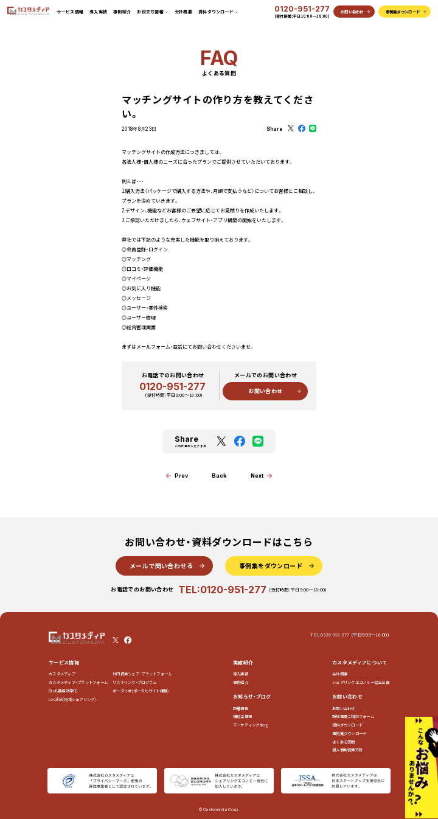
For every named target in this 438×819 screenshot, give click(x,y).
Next (257, 475)
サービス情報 (70, 12)
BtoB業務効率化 (63, 691)
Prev (181, 475)
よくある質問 (343, 742)
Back (219, 475)
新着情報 (240, 708)
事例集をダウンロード (270, 565)
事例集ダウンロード (349, 733)
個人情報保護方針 (347, 750)
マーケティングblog (250, 725)
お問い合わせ (265, 391)
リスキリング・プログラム (134, 682)
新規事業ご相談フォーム (353, 716)
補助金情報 (242, 716)
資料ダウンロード (347, 725)
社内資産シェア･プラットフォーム (142, 674)
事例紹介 (122, 12)
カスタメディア (62, 674)
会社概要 (183, 12)
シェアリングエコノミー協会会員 (360, 682)
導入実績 (98, 12)
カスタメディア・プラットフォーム (78, 682)
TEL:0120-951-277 (222, 590)
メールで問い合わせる (161, 565)
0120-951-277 (302, 9)
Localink (72, 699)
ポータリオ (141, 691)
